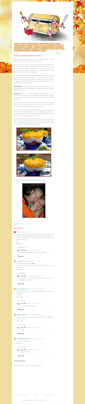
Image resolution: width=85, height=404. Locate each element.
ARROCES (36, 45)
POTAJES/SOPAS (59, 47)
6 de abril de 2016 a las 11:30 (36, 338)
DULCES (43, 50)
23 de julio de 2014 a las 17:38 (33, 250)
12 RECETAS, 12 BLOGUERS (32, 43)
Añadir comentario (19, 360)
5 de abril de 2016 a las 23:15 (33, 303)
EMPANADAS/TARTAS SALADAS (48, 47)
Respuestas (21, 247)
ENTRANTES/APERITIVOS (20, 47)
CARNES (42, 45)
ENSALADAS (60, 45)
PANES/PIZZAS (37, 47)
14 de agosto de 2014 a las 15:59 (34, 275)
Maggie (22, 250)
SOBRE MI (17, 43)
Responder (19, 243)
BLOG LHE (57, 43)
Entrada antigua (48, 395)
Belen (18, 231)
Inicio (35, 395)
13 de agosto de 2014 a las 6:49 (30, 261)
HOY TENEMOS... (29, 45)
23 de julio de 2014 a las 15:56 (28, 231)
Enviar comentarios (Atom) (38, 400)
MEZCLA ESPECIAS (35, 50)
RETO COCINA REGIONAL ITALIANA (46, 43)
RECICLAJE (27, 50)
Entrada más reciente (21, 395)
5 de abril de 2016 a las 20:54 (34, 314)
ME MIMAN (23, 43)
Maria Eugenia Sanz (22, 289)
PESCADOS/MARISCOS (50, 45)
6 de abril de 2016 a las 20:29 (33, 349)
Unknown (19, 261)
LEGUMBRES (29, 47)
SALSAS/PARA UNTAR (19, 50)
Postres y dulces (25, 223)
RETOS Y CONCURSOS (19, 45)
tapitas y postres (21, 314)
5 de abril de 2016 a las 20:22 (36, 289)
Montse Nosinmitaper (22, 338)
